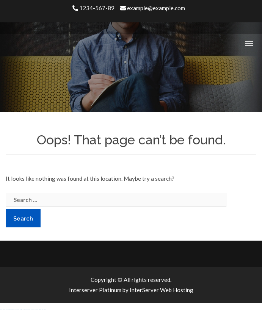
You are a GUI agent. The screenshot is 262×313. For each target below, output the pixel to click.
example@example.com (152, 8)
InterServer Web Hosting (161, 289)
